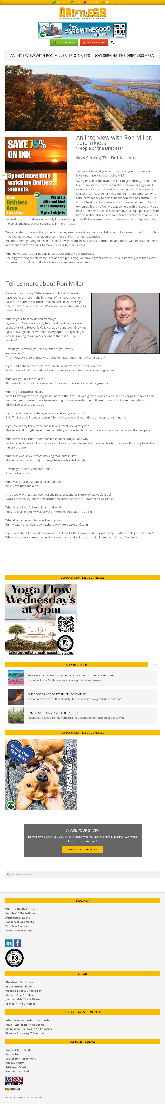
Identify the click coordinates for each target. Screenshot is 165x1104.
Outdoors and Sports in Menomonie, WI (57, 694)
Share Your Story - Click (82, 849)
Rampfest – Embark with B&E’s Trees (54, 713)
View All (154, 664)
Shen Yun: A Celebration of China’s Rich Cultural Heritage (71, 675)
